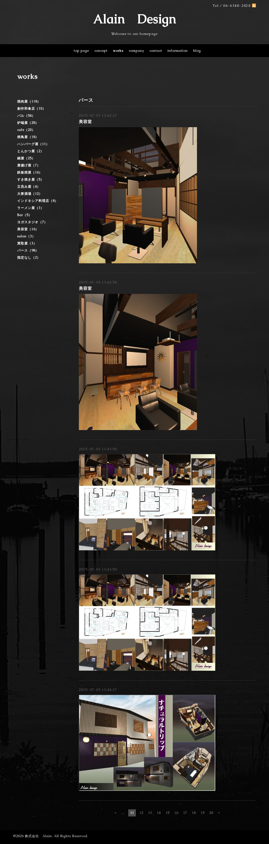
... (123, 813)
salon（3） (26, 236)
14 (159, 813)
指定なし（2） (28, 257)
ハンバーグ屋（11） (33, 144)
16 (176, 813)
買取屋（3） (27, 243)
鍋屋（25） (26, 158)
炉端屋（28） (28, 123)
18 (194, 813)
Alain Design (134, 19)
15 (167, 813)
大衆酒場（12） (29, 194)
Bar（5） (24, 215)
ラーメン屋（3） (30, 208)
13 (150, 813)
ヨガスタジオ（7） (32, 222)
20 (211, 813)
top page (81, 51)
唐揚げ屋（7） (28, 165)
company (136, 51)
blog (197, 51)
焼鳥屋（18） (28, 137)
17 (185, 813)
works (118, 51)
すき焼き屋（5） (30, 179)
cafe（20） (26, 130)
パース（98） (28, 250)
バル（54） (26, 116)
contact (156, 51)
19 (202, 813)
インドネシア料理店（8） (37, 201)
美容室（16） (28, 229)
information (178, 51)
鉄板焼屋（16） (29, 172)
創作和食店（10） (31, 108)
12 (141, 813)
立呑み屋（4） (28, 186)
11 (132, 813)
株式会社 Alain (38, 836)
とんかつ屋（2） (30, 151)
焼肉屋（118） (29, 101)
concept (100, 51)
